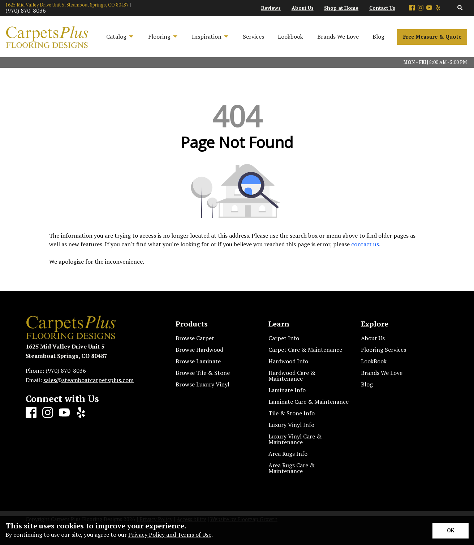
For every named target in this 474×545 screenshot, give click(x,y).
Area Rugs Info (287, 454)
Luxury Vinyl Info (291, 425)
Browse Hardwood (199, 349)
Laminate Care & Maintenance (308, 402)
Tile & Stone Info (291, 413)
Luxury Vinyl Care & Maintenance (295, 439)
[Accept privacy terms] (450, 530)
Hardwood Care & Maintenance (291, 375)
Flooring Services (383, 349)
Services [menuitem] (253, 36)
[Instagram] (420, 8)
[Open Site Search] (460, 8)
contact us (365, 244)
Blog (367, 384)
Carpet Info (283, 338)
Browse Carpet (195, 338)
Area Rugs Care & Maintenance (291, 468)
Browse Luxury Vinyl (202, 384)
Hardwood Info (288, 361)
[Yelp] (438, 8)
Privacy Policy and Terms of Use (169, 534)
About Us (373, 338)
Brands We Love (381, 373)
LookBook (374, 361)
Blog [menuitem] (378, 36)
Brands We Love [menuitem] (338, 36)
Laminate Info (287, 390)
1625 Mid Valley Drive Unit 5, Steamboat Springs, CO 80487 (67, 5)
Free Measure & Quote (432, 36)
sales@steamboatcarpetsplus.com (88, 380)
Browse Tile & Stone (203, 373)
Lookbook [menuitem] (290, 36)
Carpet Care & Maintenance (305, 349)
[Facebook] (412, 8)
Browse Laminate (198, 361)
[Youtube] (429, 8)
